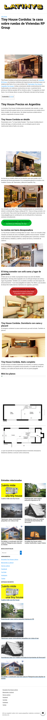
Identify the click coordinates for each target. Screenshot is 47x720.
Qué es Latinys (5, 566)
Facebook (4, 569)
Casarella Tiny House (7, 86)
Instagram (4, 575)
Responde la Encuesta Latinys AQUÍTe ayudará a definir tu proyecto (23, 291)
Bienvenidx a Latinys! (7, 562)
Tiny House (4, 16)
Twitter (3, 578)
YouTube (3, 572)
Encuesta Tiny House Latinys (9, 559)
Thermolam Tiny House (34, 84)
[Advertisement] (23, 42)
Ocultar (11, 96)
